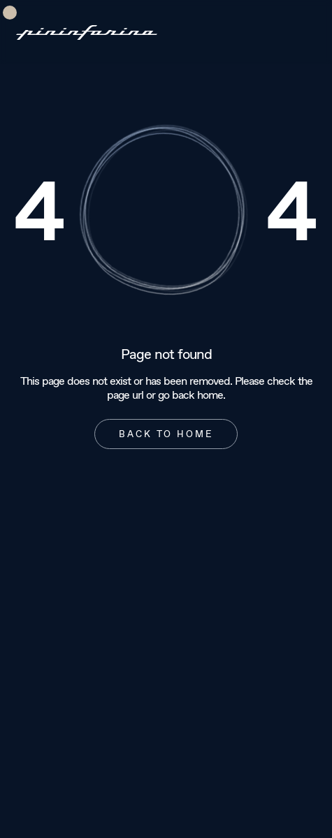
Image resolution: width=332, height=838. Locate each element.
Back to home (166, 433)
